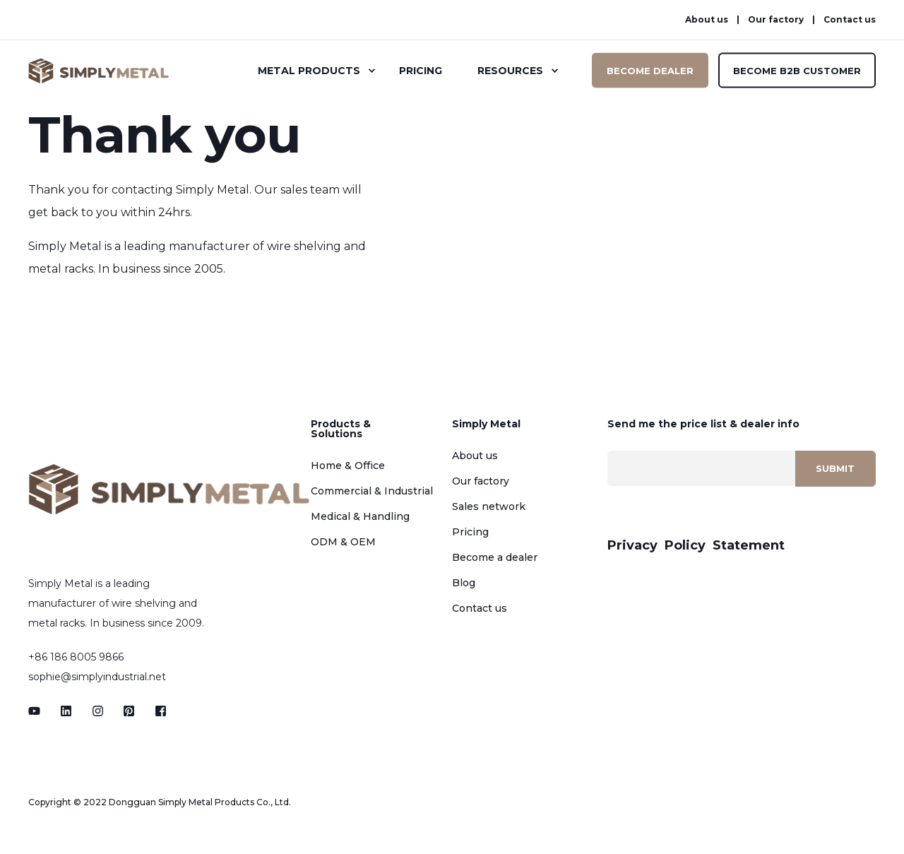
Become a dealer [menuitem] (494, 557)
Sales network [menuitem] (488, 506)
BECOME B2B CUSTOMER (797, 70)
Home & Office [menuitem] (348, 465)
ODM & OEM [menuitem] (343, 541)
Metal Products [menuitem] (309, 70)
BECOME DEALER (650, 70)
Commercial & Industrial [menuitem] (372, 491)
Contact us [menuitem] (849, 20)
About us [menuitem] (706, 20)
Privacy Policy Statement (696, 545)
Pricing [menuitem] (420, 70)
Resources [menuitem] (510, 70)
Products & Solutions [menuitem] (341, 429)
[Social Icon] (38, 711)
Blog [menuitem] (463, 582)
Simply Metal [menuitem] (486, 424)
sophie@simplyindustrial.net (97, 676)
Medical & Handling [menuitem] (360, 516)
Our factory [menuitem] (776, 20)
